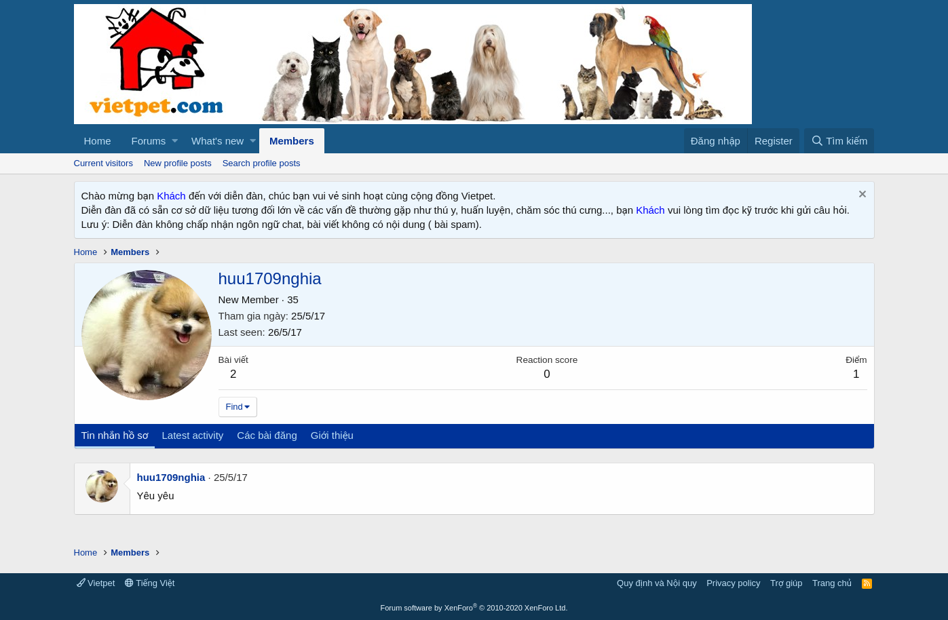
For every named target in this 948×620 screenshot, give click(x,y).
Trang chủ (832, 583)
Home (97, 141)
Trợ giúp (786, 583)
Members (291, 141)
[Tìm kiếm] (839, 140)
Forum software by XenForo (474, 608)
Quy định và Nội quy (657, 583)
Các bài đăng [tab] (267, 435)
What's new (217, 141)
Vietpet (96, 583)
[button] (174, 140)
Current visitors (103, 163)
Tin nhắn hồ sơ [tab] (115, 435)
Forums (149, 141)
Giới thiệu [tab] (332, 435)
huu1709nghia (171, 477)
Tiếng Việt (150, 583)
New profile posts (178, 163)
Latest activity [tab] (192, 435)
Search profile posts (262, 163)
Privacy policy (733, 583)
